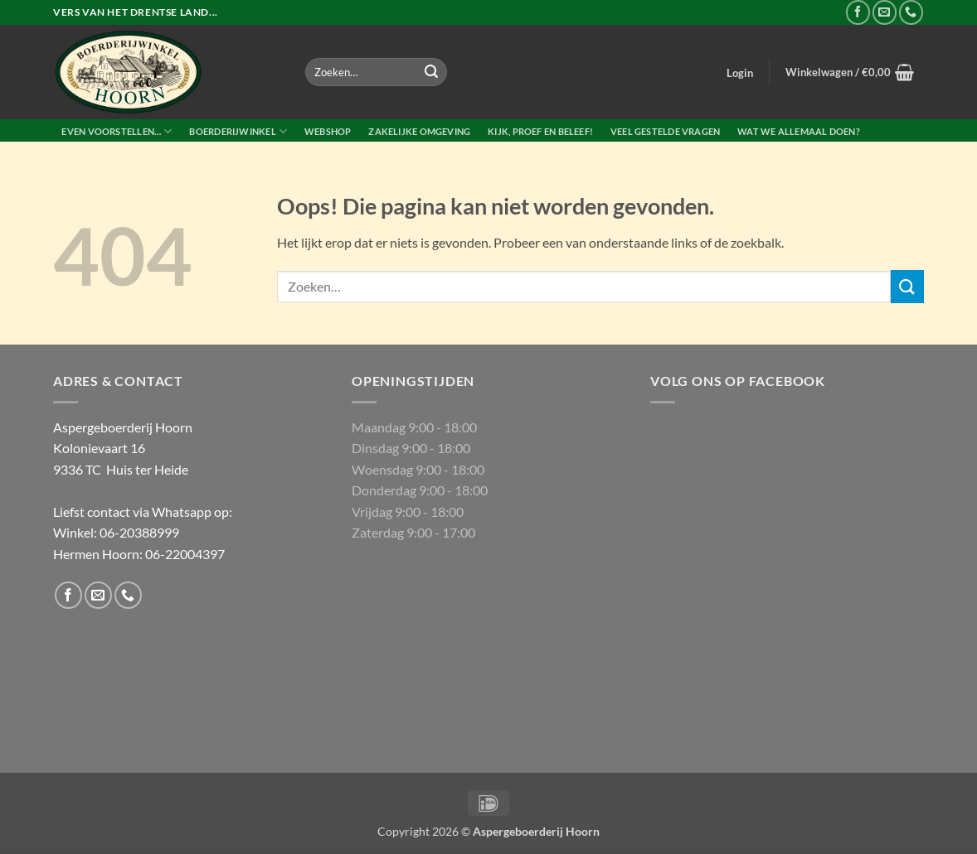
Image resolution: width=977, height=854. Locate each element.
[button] (740, 73)
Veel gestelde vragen (665, 131)
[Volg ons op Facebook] (858, 12)
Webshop (328, 131)
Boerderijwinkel (238, 131)
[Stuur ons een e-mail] (884, 12)
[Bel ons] (911, 12)
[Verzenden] (431, 72)
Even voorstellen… (116, 131)
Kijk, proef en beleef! (540, 131)
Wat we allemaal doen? (798, 131)
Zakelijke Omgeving (419, 131)
